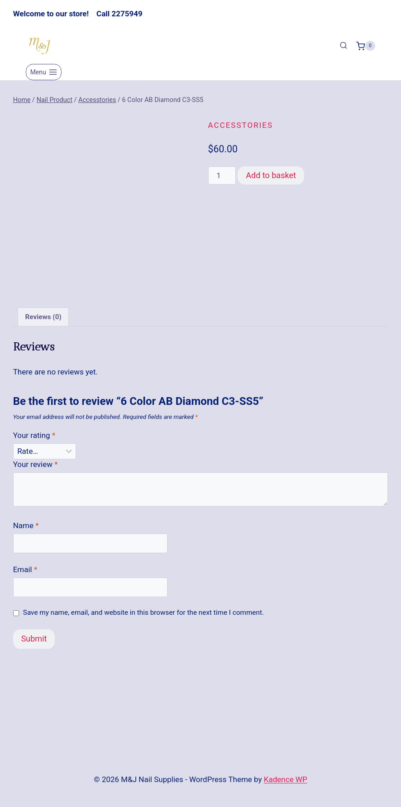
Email (25, 569)
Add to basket (271, 175)
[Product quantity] (222, 175)
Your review (35, 464)
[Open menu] (44, 72)
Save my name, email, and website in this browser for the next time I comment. (143, 612)
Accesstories (240, 125)
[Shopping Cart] (365, 46)
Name (26, 525)
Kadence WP (285, 779)
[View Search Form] (343, 46)
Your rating (34, 435)
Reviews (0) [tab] (43, 317)
